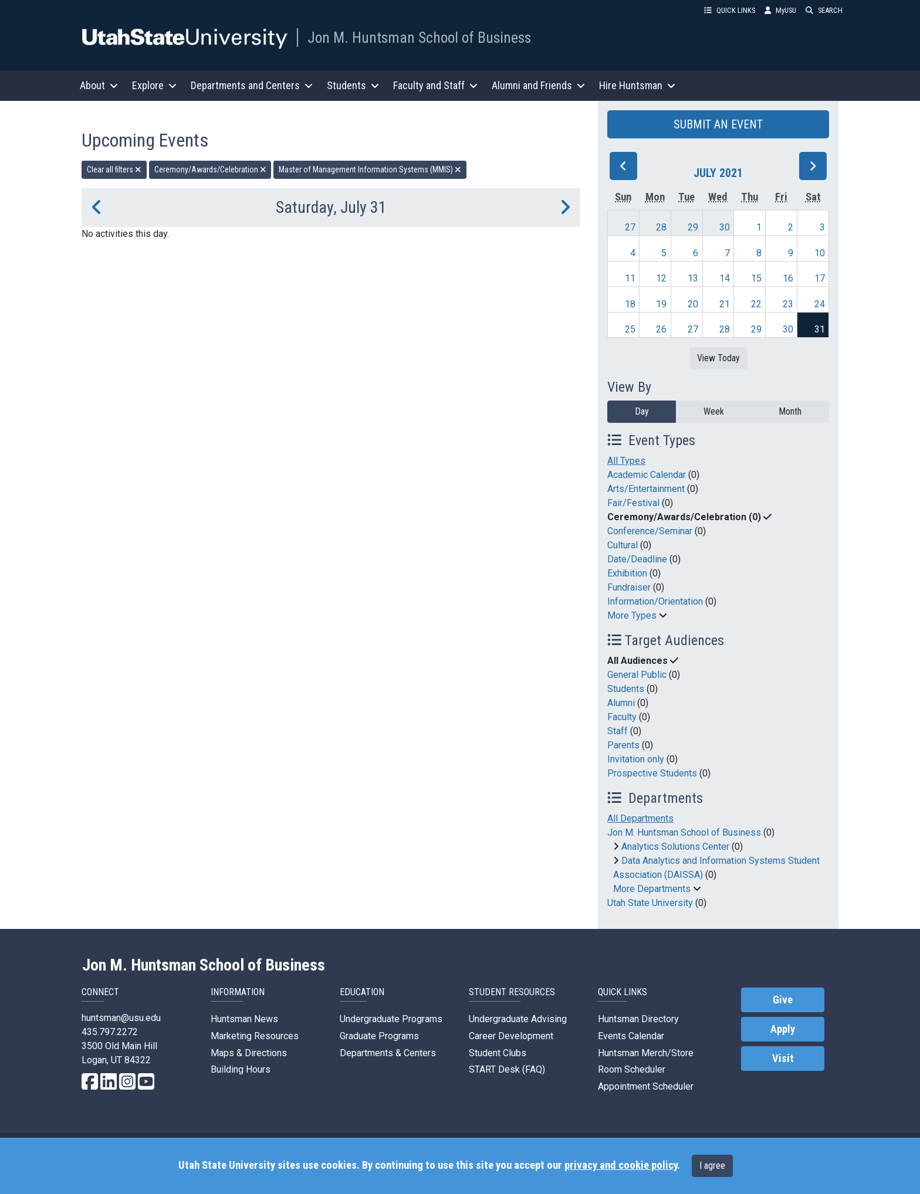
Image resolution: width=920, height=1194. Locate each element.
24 (819, 304)
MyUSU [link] (780, 10)
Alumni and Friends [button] (538, 85)
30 (724, 227)
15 (756, 278)
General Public (637, 674)
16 (788, 278)
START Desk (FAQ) (507, 1069)
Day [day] (642, 411)
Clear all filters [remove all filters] (114, 169)
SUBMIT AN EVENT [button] (718, 124)
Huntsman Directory (638, 1019)
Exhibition (627, 573)
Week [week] (713, 411)
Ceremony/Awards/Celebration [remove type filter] (210, 169)
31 (819, 329)
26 (661, 329)
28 (661, 227)
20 (693, 304)
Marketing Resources (255, 1036)
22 (756, 304)
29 (693, 227)
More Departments (652, 888)
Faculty (622, 716)
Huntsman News (244, 1019)
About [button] (99, 85)
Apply (782, 1029)
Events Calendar (631, 1036)
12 (661, 278)
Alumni (621, 702)
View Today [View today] (718, 358)
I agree (712, 1165)
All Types (626, 460)
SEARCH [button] (824, 10)
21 (724, 304)
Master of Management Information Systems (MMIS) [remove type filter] (370, 169)
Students (625, 688)
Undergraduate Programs (391, 1019)
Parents (623, 745)
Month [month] (790, 411)
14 (724, 278)
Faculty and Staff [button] (435, 85)
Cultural (622, 545)
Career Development (511, 1036)
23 (788, 304)
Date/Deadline (637, 559)
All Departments (640, 818)
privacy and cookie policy (620, 1165)
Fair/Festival (633, 502)
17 (819, 278)
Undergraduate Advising (518, 1019)
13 (693, 278)
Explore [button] (154, 85)
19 (661, 304)
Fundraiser (629, 587)
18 (630, 304)
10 (819, 253)
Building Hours (240, 1069)
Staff (617, 731)
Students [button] (353, 85)
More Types (632, 615)
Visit (783, 1058)
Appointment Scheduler (646, 1086)
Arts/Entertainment (646, 488)
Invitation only (635, 759)
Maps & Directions (249, 1053)
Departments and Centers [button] (252, 85)
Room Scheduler (631, 1069)
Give (783, 999)
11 (630, 278)
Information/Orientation (655, 601)
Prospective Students (652, 773)
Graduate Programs (379, 1036)
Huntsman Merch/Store (646, 1053)
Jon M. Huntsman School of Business (419, 37)
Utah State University (650, 902)
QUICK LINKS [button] (729, 10)
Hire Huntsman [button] (637, 85)
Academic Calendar (646, 474)
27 (630, 227)
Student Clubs (497, 1053)
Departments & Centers (388, 1053)
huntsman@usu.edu (121, 1017)
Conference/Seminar (649, 531)
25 (630, 329)
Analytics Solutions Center (675, 846)
